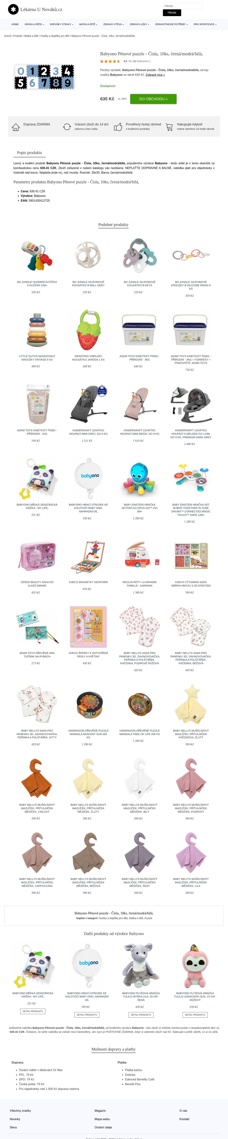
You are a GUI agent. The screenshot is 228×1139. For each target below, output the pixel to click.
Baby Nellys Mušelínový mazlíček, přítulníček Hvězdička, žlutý (191, 734)
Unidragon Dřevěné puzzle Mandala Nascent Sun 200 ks (88, 734)
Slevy (13, 1127)
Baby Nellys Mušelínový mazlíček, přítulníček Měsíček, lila (191, 882)
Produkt (17, 35)
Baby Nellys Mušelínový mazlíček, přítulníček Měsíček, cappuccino (37, 882)
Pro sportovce (204, 24)
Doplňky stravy (60, 24)
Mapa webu (102, 1119)
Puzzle (148, 918)
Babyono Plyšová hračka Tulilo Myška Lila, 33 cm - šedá (141, 996)
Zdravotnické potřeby (170, 24)
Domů (7, 35)
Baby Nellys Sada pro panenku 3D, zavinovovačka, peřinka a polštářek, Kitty (37, 734)
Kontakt (184, 1119)
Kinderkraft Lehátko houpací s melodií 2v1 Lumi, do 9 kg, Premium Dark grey (191, 434)
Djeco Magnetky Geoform (88, 582)
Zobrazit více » (155, 74)
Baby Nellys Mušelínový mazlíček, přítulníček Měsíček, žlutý (88, 808)
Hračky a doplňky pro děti (54, 35)
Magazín (100, 1110)
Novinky (15, 1119)
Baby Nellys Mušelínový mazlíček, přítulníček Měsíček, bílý (139, 808)
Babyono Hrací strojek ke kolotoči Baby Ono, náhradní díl (88, 508)
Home (15, 24)
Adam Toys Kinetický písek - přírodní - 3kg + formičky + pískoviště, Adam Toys (191, 359)
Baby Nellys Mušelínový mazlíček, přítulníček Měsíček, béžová (88, 882)
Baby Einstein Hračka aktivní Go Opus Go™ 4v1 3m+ (140, 508)
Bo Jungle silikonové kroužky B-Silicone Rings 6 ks (191, 285)
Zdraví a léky (138, 24)
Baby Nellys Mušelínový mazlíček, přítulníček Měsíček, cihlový (37, 808)
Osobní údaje (103, 1127)
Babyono (116, 74)
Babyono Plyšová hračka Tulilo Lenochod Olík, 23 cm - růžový (195, 996)
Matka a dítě (87, 24)
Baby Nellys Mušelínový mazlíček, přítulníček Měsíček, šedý (139, 882)
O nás (183, 1110)
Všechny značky (20, 1110)
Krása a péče (33, 24)
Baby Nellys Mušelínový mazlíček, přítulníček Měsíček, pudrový (191, 808)
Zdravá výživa (112, 24)
